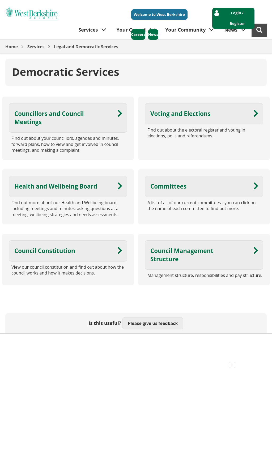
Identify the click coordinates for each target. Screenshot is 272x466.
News (153, 34)
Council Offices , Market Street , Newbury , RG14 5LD (57, 348)
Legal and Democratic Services (86, 47)
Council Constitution (44, 251)
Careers (138, 34)
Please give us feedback (153, 323)
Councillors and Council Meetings (49, 118)
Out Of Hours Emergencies (109, 342)
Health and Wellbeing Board (55, 186)
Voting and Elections (180, 114)
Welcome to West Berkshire (159, 14)
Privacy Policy (154, 342)
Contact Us (45, 342)
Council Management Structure (181, 255)
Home (11, 47)
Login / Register (237, 18)
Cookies (69, 342)
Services (36, 47)
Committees (168, 186)
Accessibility (17, 342)
